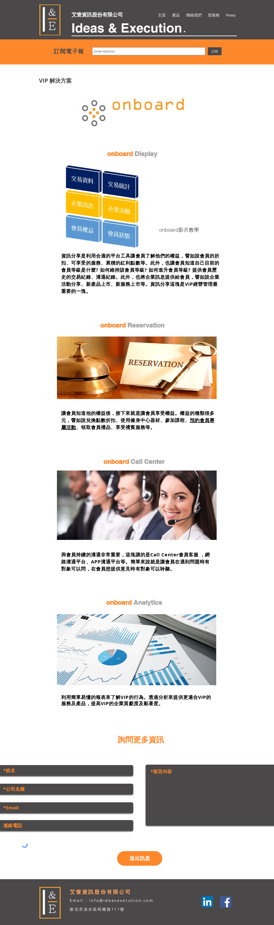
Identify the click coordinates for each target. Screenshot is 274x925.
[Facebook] (225, 901)
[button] (176, 15)
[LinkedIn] (207, 901)
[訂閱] (215, 51)
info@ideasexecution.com (121, 900)
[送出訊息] (139, 858)
